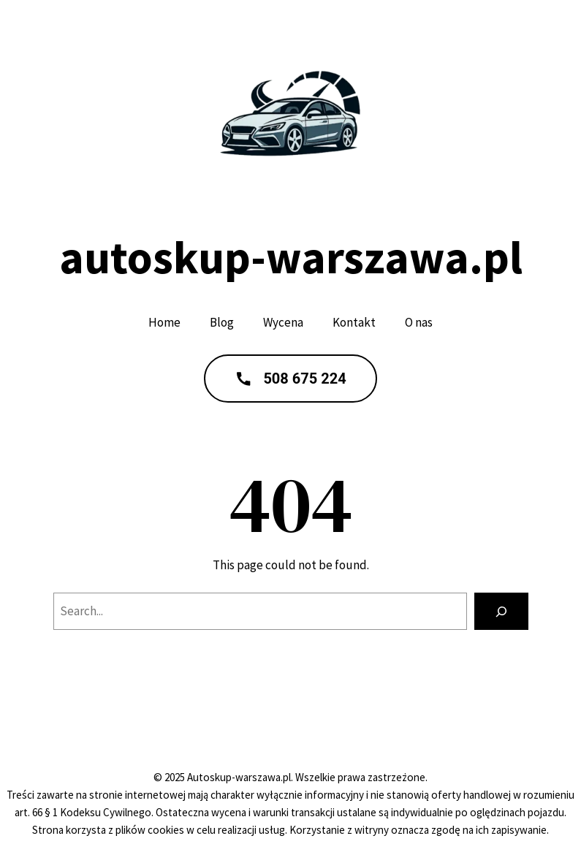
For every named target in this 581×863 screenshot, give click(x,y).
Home (164, 322)
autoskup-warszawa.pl (291, 257)
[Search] (501, 611)
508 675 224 (290, 378)
